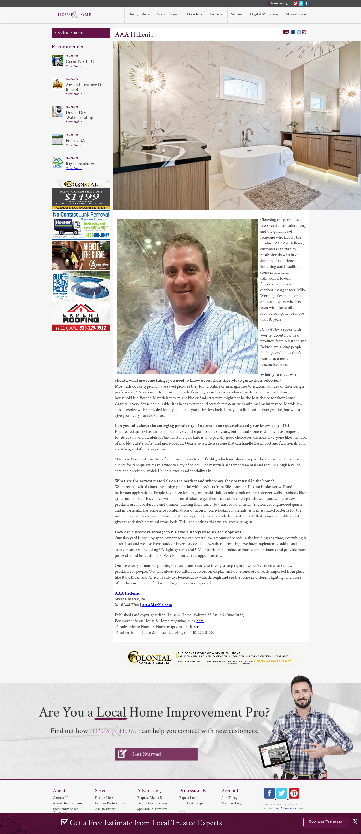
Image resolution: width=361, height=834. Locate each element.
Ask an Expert (105, 809)
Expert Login (189, 797)
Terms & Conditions (284, 808)
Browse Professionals (110, 803)
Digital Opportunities (153, 803)
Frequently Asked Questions (66, 811)
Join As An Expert (192, 803)
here (200, 621)
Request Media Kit (151, 797)
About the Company (68, 803)
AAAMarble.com (157, 605)
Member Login (233, 803)
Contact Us (61, 797)
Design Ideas (104, 797)
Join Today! (230, 797)
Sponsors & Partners (152, 809)
